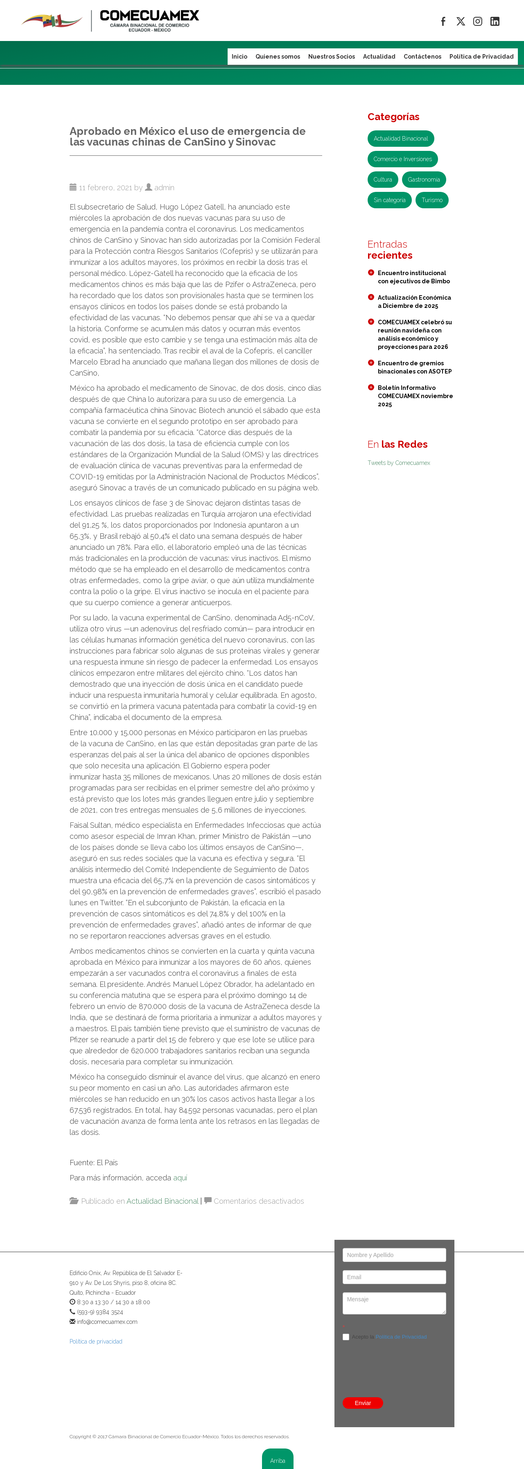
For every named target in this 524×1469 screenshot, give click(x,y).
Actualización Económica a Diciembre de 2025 (414, 301)
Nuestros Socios (331, 56)
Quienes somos (277, 56)
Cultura (383, 179)
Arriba (277, 1461)
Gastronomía (424, 179)
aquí (180, 1177)
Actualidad (379, 56)
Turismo (432, 200)
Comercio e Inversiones (403, 159)
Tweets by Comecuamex (399, 463)
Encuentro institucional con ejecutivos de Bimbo (414, 277)
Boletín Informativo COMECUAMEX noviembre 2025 (415, 396)
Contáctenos (422, 56)
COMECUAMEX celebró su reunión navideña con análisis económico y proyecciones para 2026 (415, 334)
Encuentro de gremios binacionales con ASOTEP (415, 367)
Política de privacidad (96, 1341)
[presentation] (394, 1351)
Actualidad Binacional (162, 1201)
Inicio (239, 56)
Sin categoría (390, 200)
